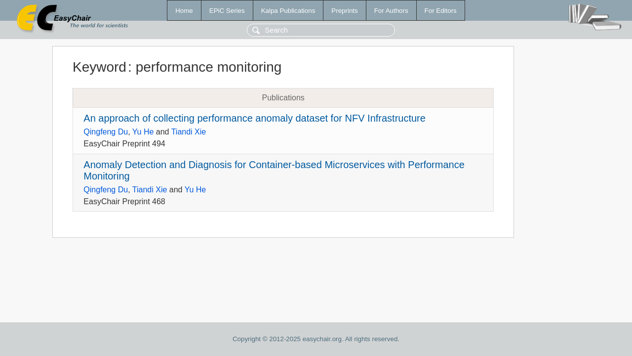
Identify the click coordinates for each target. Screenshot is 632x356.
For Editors (441, 10)
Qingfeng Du (105, 132)
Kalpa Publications (288, 10)
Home (184, 10)
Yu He (143, 132)
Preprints (344, 10)
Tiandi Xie (188, 132)
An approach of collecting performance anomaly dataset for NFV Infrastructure (254, 118)
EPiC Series (227, 10)
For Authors (391, 10)
